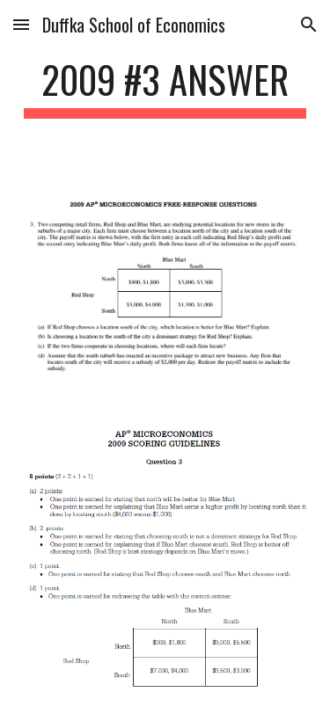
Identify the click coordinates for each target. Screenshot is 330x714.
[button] (21, 24)
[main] (165, 87)
